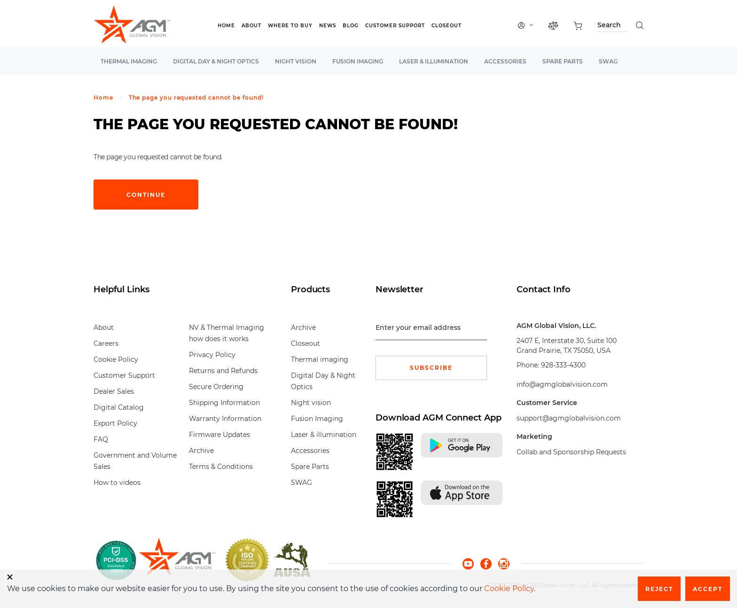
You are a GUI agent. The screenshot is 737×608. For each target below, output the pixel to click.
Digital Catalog (119, 407)
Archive (201, 450)
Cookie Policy (116, 359)
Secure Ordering (216, 386)
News (327, 26)
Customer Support (395, 26)
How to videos (117, 482)
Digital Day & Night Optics (216, 61)
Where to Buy (290, 26)
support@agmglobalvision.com (569, 418)
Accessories (505, 61)
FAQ (101, 439)
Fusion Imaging (357, 61)
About (251, 26)
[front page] (177, 560)
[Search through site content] (612, 26)
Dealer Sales (114, 391)
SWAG (608, 61)
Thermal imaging (129, 61)
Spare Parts (562, 61)
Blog (351, 26)
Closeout (446, 26)
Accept (707, 588)
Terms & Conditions (221, 466)
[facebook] (489, 563)
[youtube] (471, 563)
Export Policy (115, 423)
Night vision (295, 61)
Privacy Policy (212, 355)
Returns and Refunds (223, 370)
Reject (659, 588)
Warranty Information (225, 418)
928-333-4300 (563, 365)
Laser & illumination (433, 61)
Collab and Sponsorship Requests (571, 452)
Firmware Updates (219, 434)
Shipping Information (224, 402)
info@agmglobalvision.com (562, 384)
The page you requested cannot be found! (196, 97)
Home (226, 26)
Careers (106, 343)
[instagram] (504, 563)
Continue (145, 194)
